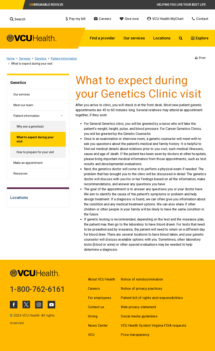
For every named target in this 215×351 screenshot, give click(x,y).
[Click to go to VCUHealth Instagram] (39, 304)
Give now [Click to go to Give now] (129, 19)
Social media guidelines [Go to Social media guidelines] (139, 316)
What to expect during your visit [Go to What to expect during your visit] (35, 139)
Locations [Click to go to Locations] (161, 38)
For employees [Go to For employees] (99, 298)
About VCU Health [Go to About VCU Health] (101, 279)
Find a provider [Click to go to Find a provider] (102, 38)
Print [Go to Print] (200, 58)
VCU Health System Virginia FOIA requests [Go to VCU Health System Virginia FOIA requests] (153, 326)
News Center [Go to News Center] (98, 326)
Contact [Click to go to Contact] (200, 19)
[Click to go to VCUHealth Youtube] (51, 304)
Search (17, 19)
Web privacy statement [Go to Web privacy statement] (138, 307)
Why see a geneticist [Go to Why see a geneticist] (30, 126)
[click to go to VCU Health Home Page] (32, 38)
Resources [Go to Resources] (20, 173)
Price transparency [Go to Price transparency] (135, 335)
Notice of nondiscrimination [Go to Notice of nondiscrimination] (142, 279)
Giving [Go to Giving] (92, 316)
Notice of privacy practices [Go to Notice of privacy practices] (141, 289)
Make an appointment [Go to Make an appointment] (28, 162)
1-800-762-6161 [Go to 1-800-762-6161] (37, 289)
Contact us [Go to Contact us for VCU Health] (96, 307)
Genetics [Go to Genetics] (40, 58)
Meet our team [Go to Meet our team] (23, 105)
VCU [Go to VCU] (91, 335)
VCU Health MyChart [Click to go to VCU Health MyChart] (165, 19)
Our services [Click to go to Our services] (134, 38)
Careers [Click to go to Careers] (102, 19)
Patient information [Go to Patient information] (64, 58)
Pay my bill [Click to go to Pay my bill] (75, 19)
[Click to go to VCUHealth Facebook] (13, 304)
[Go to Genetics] (38, 83)
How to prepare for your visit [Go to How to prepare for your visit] (35, 152)
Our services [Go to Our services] (21, 94)
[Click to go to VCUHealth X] (26, 304)
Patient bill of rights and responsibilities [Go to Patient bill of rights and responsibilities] (152, 298)
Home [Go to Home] (11, 58)
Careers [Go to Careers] (94, 289)
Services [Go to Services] (24, 58)
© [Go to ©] (11, 315)
